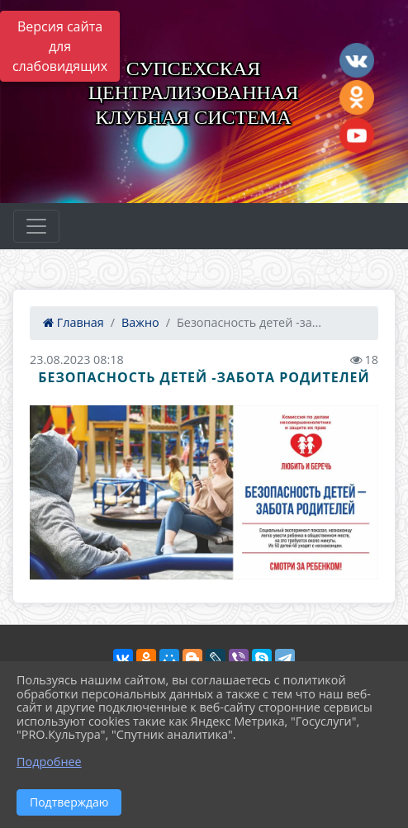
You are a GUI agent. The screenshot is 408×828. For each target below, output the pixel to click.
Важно (140, 322)
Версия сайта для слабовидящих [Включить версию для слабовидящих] (59, 46)
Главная (73, 322)
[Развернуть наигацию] (36, 226)
